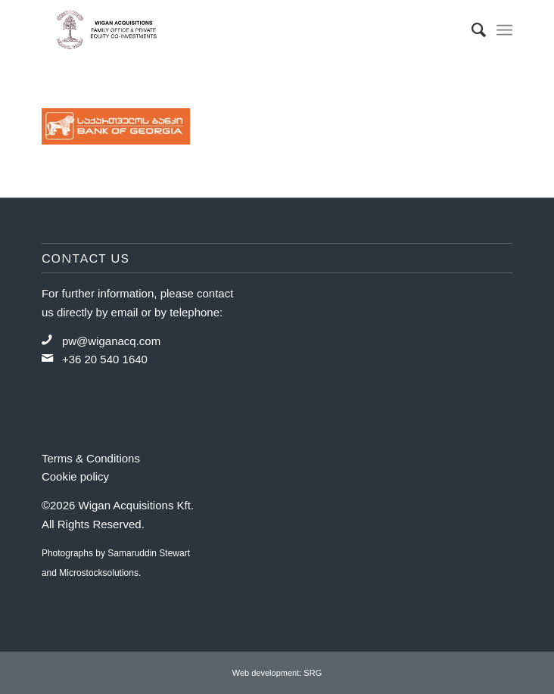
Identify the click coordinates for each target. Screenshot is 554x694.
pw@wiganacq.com (111, 341)
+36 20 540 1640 (105, 359)
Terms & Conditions (91, 458)
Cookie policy (75, 476)
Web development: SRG (277, 672)
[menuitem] (471, 30)
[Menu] (504, 30)
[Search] (471, 30)
